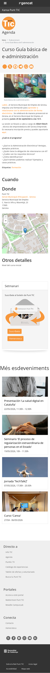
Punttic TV (10, 562)
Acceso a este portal (14, 595)
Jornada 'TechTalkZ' (15, 481)
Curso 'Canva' (12, 515)
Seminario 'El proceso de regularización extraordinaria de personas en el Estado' (23, 443)
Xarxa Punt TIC (11, 10)
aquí (4, 132)
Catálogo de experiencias (17, 567)
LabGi (4, 105)
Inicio (4, 40)
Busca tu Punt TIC (13, 577)
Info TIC (9, 552)
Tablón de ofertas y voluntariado (20, 572)
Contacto (9, 623)
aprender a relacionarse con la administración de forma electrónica (22, 110)
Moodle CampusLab (14, 605)
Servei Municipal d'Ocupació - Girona (19, 197)
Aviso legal (33, 664)
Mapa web (25, 669)
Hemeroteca (15, 338)
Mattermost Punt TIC (15, 600)
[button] (25, 231)
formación (16, 167)
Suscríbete (14, 331)
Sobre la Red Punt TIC (15, 664)
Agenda (9, 557)
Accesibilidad (11, 669)
